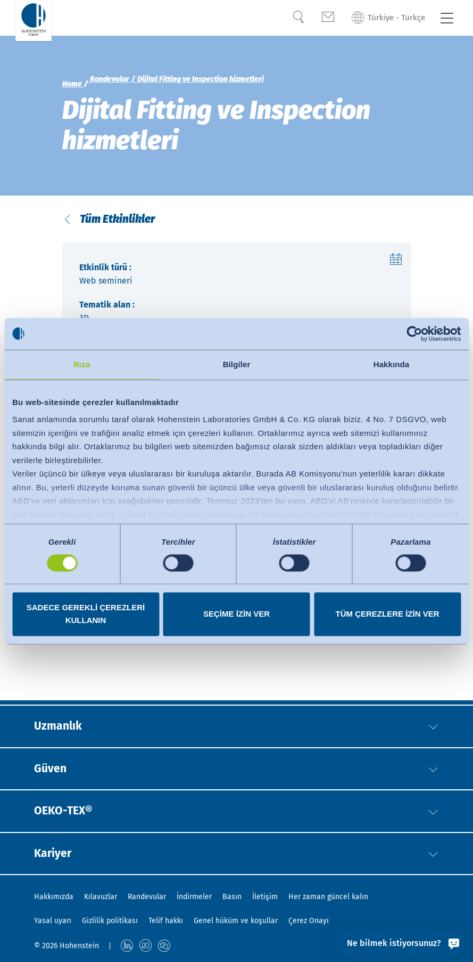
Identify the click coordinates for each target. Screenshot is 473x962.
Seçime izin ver (236, 613)
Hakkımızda (53, 896)
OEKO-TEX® (67, 808)
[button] (433, 719)
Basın (232, 896)
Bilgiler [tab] (237, 364)
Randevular (147, 896)
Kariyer (55, 852)
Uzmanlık (61, 719)
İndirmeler (194, 896)
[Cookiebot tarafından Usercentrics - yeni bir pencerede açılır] (414, 334)
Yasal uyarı (52, 920)
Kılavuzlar (100, 896)
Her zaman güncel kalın (328, 896)
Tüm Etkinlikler (116, 221)
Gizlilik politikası (110, 920)
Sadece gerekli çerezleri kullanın (86, 614)
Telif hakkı (165, 920)
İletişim (265, 896)
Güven (52, 763)
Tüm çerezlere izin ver (387, 613)
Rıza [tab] (81, 364)
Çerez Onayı (308, 920)
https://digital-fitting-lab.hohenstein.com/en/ (153, 654)
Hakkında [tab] (392, 364)
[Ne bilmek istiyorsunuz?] (400, 943)
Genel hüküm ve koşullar (236, 920)
